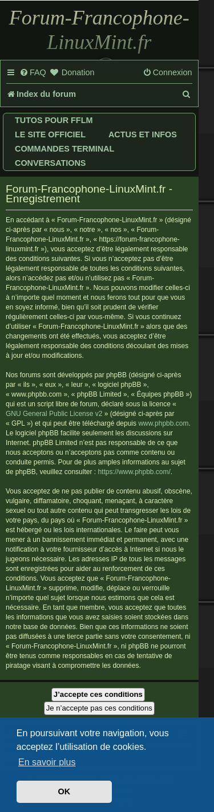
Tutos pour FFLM (53, 120)
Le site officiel (50, 134)
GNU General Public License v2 (54, 414)
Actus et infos (142, 134)
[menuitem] (32, 73)
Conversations (50, 163)
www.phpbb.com (163, 423)
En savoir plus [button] (47, 762)
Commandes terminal (64, 148)
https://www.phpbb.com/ (134, 472)
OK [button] (64, 791)
